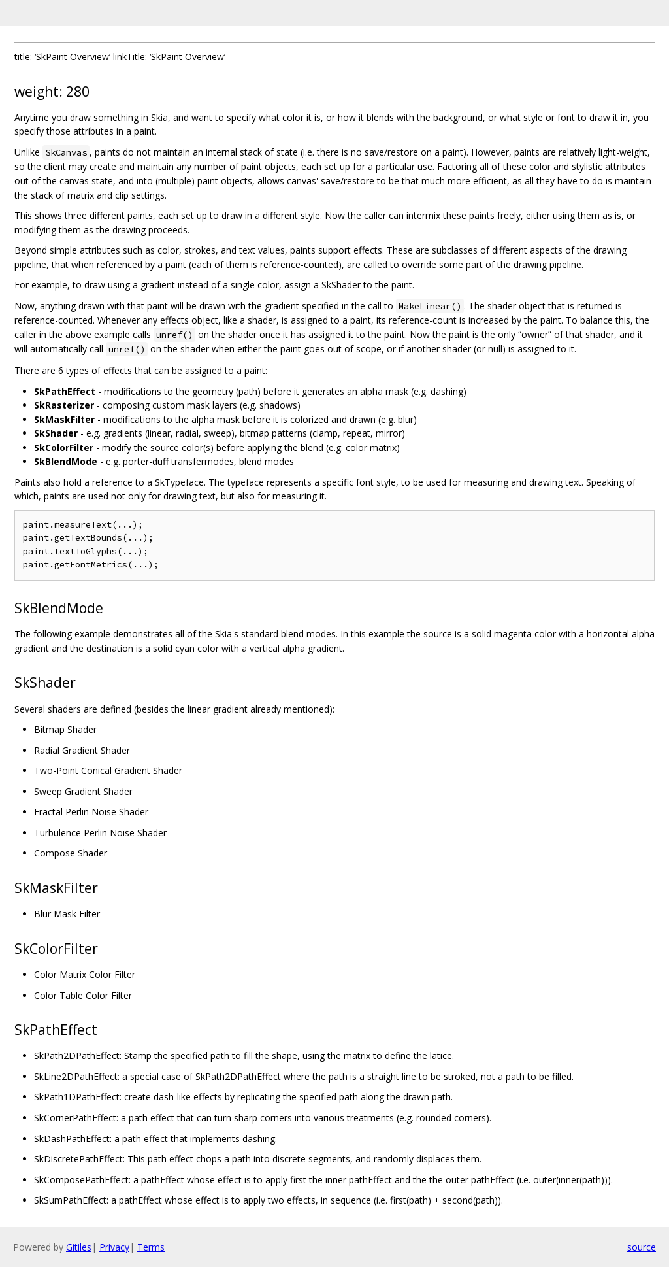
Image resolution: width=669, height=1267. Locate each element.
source (641, 1247)
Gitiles (78, 1247)
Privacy (114, 1247)
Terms (151, 1247)
